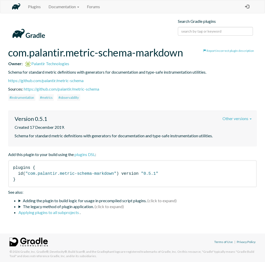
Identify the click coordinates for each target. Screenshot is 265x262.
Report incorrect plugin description (228, 51)
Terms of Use (223, 242)
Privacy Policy (246, 242)
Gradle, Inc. (28, 252)
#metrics (46, 97)
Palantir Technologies (47, 63)
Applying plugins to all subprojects (49, 212)
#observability (68, 97)
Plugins (34, 6)
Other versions (237, 118)
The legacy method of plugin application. (58, 206)
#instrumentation (21, 97)
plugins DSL (85, 154)
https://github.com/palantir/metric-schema (46, 80)
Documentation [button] (63, 6)
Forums (93, 6)
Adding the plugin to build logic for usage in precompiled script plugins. (85, 200)
